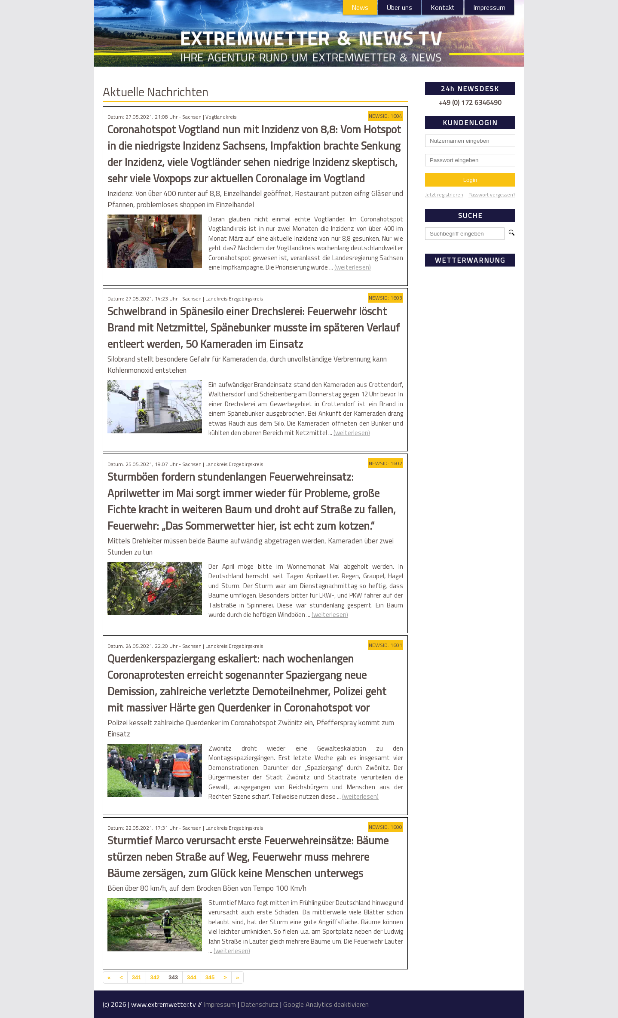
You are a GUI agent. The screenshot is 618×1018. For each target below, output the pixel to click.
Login (470, 180)
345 (210, 977)
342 (155, 977)
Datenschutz (259, 1004)
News (360, 7)
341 (136, 977)
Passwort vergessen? (491, 194)
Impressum (489, 7)
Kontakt (443, 7)
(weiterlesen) (352, 267)
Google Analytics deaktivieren (326, 1004)
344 (191, 977)
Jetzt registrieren (444, 194)
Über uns (399, 7)
